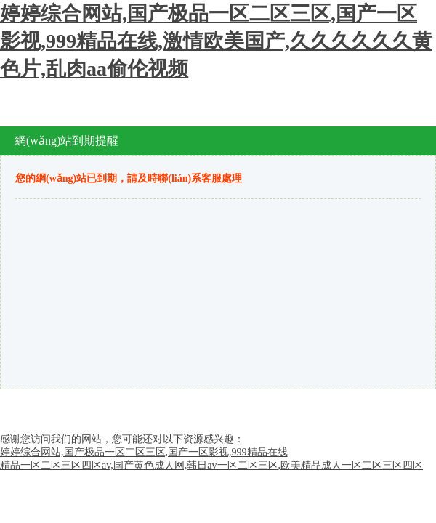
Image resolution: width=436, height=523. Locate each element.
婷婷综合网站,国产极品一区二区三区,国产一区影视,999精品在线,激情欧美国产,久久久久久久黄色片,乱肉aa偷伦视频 (216, 41)
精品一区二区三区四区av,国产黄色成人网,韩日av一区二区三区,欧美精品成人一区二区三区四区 (211, 465)
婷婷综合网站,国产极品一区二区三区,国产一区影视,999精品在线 (144, 452)
